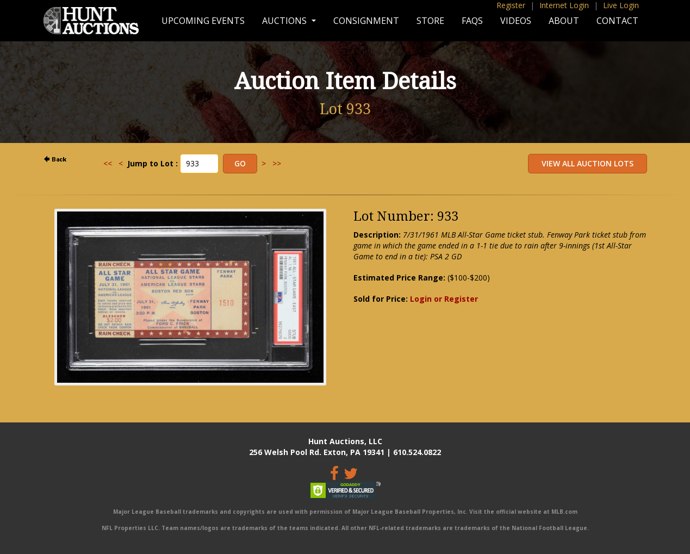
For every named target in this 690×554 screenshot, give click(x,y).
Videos (515, 21)
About (564, 21)
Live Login (621, 5)
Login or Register (444, 299)
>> (276, 163)
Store (430, 21)
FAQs (472, 21)
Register (510, 5)
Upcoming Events (203, 21)
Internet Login (564, 5)
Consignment (366, 21)
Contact (617, 21)
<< (107, 163)
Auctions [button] (285, 21)
